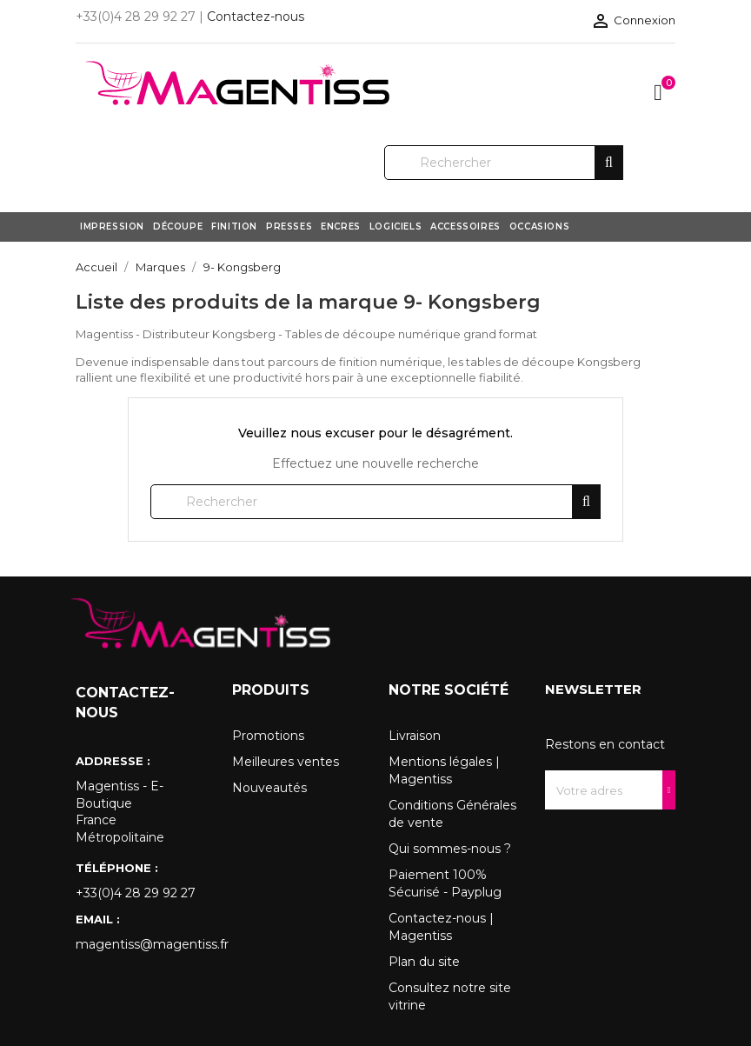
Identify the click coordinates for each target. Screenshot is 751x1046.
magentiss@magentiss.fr (141, 944)
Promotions (268, 735)
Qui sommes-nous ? (450, 848)
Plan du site (424, 961)
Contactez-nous (255, 16)
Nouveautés (269, 788)
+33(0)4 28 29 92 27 (136, 893)
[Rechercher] (503, 162)
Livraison (415, 735)
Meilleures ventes (285, 762)
